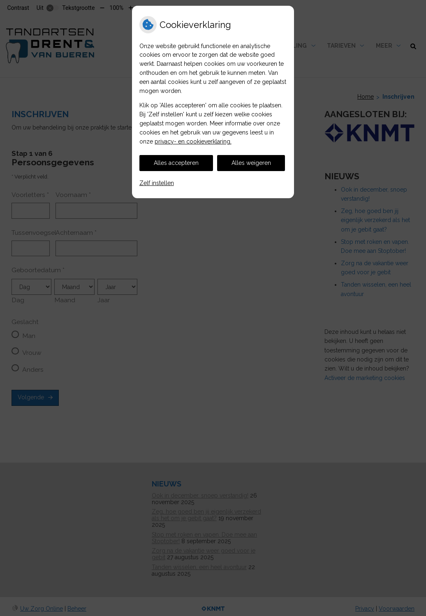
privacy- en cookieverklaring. (193, 141)
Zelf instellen (156, 183)
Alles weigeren (251, 163)
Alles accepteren (176, 163)
